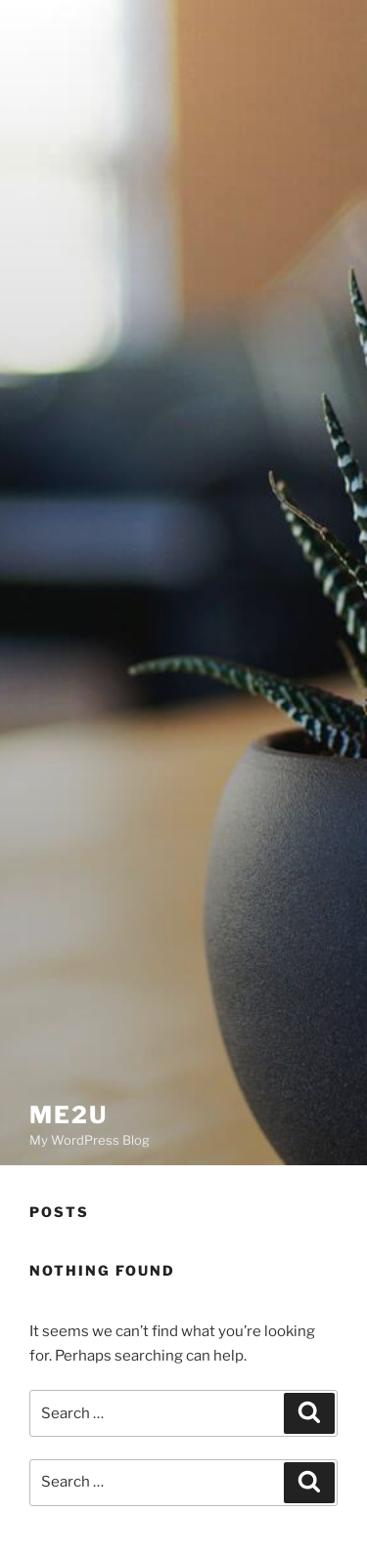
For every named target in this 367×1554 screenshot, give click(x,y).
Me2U (68, 1115)
